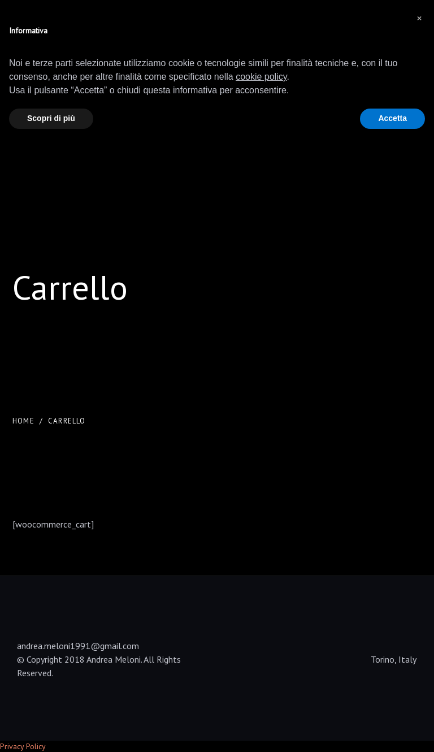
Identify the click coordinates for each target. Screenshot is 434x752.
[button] (419, 18)
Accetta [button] (392, 118)
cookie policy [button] (261, 76)
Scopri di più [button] (51, 118)
